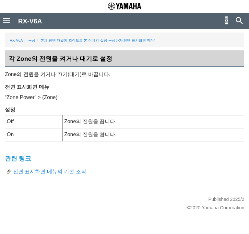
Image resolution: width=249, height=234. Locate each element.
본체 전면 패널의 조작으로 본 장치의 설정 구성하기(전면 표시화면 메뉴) (98, 40)
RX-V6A (16, 40)
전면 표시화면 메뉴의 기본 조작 (49, 171)
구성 (31, 40)
